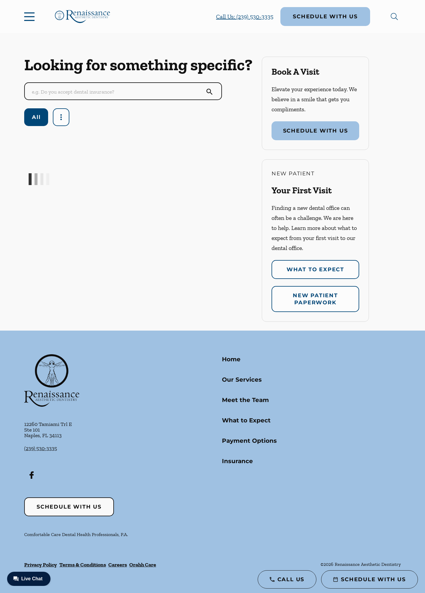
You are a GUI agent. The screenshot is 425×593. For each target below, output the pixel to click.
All (36, 117)
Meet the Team (245, 399)
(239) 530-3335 (40, 448)
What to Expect (315, 269)
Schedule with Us (325, 16)
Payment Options (249, 440)
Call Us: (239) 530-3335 (244, 16)
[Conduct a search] (117, 91)
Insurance (237, 461)
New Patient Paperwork (315, 299)
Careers (117, 564)
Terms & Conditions (82, 564)
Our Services (242, 379)
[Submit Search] (209, 92)
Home (231, 359)
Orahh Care (142, 564)
